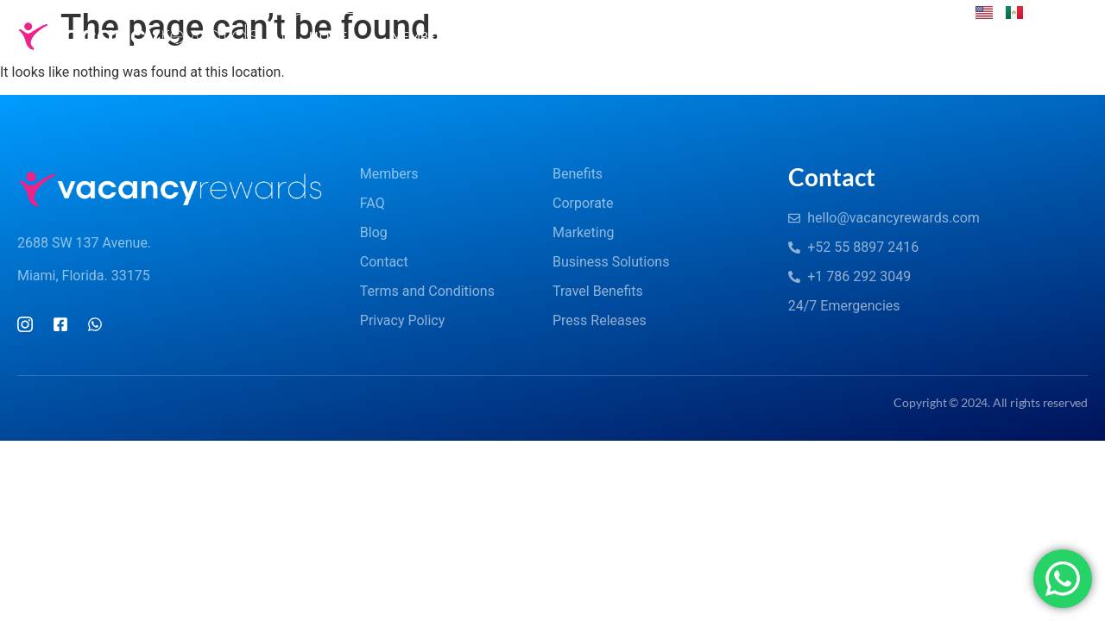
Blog (624, 35)
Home (328, 35)
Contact (851, 35)
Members (430, 36)
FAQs (539, 36)
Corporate (731, 36)
